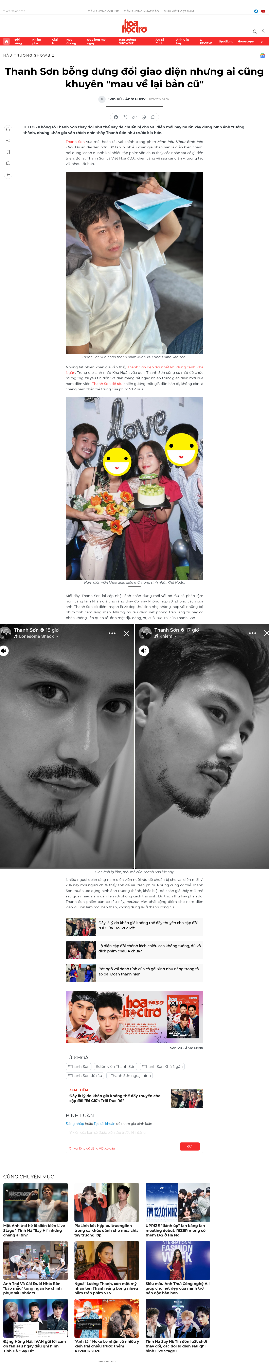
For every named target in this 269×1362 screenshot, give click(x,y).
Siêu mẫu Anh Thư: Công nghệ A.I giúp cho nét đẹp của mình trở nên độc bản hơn (178, 1288)
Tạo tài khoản (104, 1124)
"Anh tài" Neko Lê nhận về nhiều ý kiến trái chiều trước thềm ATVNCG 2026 (106, 1346)
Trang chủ (6, 41)
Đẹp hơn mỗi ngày (96, 41)
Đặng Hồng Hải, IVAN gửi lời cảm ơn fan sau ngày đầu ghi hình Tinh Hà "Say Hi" (34, 1346)
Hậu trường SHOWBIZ (127, 41)
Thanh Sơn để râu (107, 384)
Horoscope (246, 41)
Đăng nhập (75, 1124)
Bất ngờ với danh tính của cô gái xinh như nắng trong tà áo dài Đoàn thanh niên (148, 971)
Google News (262, 55)
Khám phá (36, 41)
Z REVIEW (206, 41)
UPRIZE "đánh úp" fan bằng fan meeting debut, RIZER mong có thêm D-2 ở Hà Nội (175, 1230)
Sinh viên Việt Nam (179, 11)
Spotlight (226, 41)
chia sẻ (115, 117)
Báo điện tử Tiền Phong (134, 26)
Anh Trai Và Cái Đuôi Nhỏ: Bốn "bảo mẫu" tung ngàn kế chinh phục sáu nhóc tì (32, 1288)
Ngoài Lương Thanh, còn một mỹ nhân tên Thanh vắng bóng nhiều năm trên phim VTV (106, 1288)
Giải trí (55, 41)
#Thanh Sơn (79, 1066)
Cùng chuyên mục (28, 1177)
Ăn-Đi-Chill (160, 41)
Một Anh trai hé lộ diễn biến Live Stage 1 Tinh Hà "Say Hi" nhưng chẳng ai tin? (34, 1230)
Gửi (190, 1146)
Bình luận (8, 163)
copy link (134, 117)
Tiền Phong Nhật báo (141, 11)
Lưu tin (8, 152)
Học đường (71, 41)
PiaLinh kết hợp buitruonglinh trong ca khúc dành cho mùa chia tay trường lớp (106, 1230)
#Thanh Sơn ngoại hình (129, 1076)
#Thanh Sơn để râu (85, 1076)
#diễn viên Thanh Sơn (115, 1066)
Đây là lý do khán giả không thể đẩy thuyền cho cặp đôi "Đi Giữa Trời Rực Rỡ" (148, 925)
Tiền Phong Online (103, 11)
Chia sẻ (8, 140)
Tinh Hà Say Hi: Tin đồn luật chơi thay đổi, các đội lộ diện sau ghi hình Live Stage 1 (176, 1346)
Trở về (8, 174)
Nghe (8, 129)
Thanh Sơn (75, 142)
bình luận (153, 117)
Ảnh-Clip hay (182, 41)
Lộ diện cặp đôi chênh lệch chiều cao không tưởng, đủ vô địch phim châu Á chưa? (149, 948)
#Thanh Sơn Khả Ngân (162, 1066)
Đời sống (18, 41)
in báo (143, 117)
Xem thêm (262, 41)
